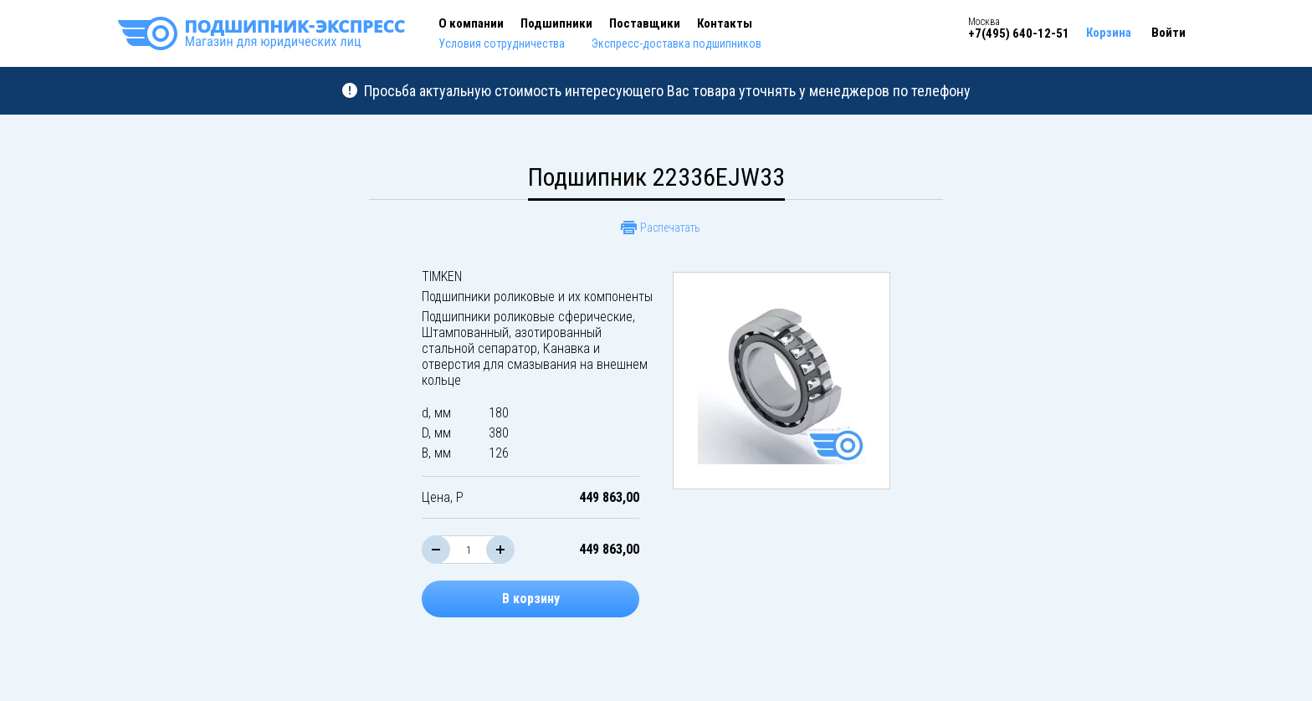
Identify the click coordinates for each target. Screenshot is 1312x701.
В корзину (531, 598)
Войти (1168, 32)
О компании (471, 23)
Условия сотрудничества (501, 43)
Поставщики (644, 23)
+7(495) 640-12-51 (1018, 33)
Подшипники (556, 23)
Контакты (724, 23)
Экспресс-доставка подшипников (676, 43)
